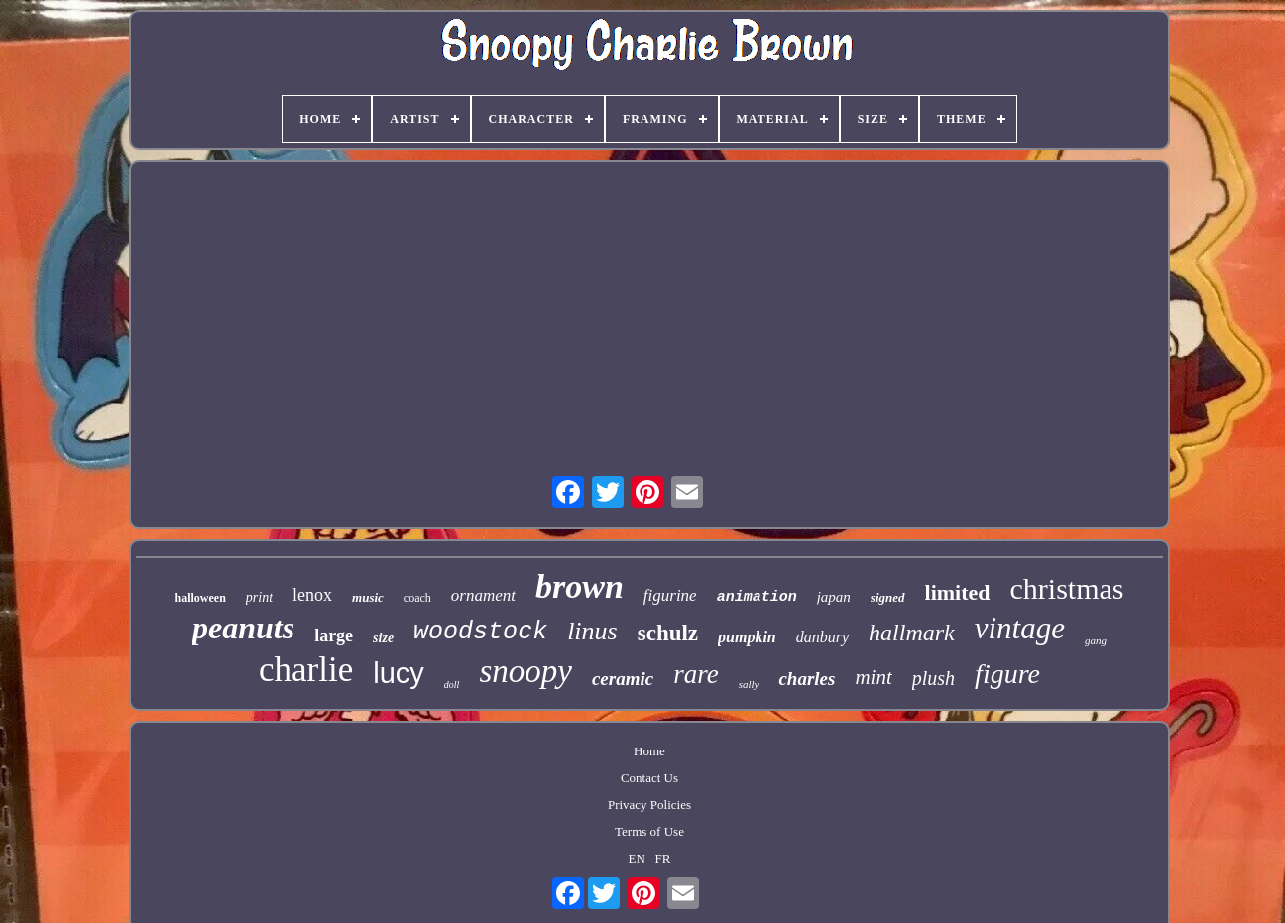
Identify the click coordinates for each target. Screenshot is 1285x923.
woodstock (480, 632)
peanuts (243, 627)
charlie (306, 669)
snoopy (525, 671)
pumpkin (747, 637)
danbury (822, 637)
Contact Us (649, 777)
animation (757, 597)
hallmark (912, 632)
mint (873, 677)
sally (749, 684)
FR (663, 858)
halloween (200, 598)
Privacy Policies (649, 804)
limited (958, 592)
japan (834, 597)
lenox (312, 595)
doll (452, 684)
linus (592, 631)
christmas (1067, 588)
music (368, 597)
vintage (1020, 628)
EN (636, 858)
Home (649, 751)
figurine (670, 595)
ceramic (622, 678)
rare (696, 674)
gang (1096, 640)
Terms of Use (649, 831)
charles (806, 678)
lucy (398, 673)
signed (888, 597)
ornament (483, 595)
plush (933, 678)
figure (1007, 673)
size (383, 638)
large (333, 635)
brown (579, 586)
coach (417, 598)
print (259, 597)
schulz (668, 633)
